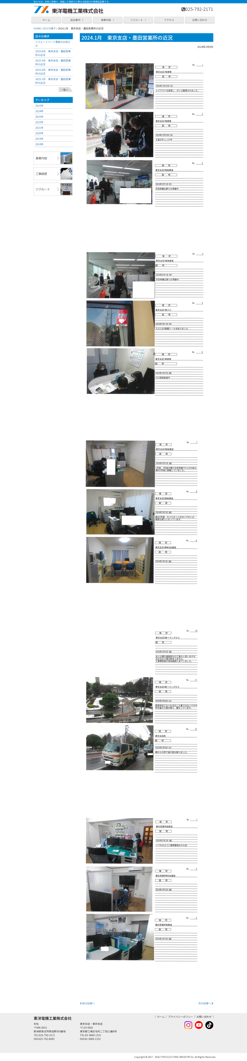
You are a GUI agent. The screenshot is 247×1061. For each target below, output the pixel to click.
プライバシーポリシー (180, 1017)
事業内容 (108, 20)
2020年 (39, 133)
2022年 (39, 122)
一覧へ (64, 90)
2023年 (39, 116)
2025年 (39, 105)
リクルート (138, 20)
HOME (37, 28)
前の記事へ (87, 1003)
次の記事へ (205, 1003)
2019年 (39, 139)
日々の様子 (49, 28)
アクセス (169, 20)
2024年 (39, 111)
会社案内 (77, 20)
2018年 (39, 144)
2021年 (39, 127)
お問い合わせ (199, 20)
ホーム (46, 20)
